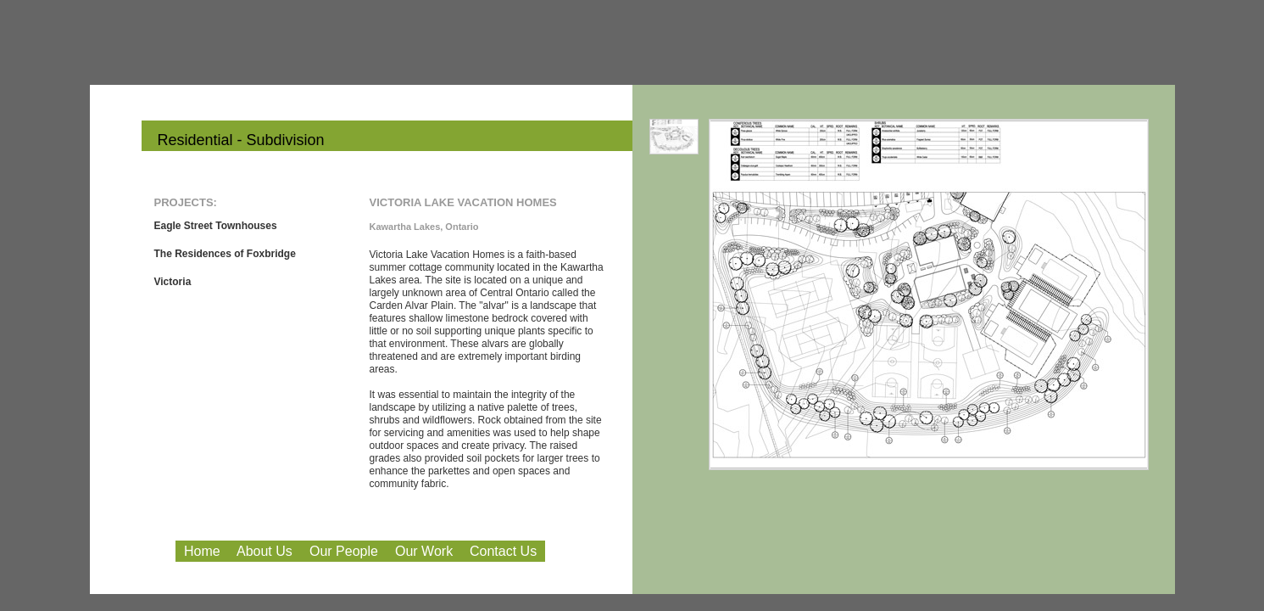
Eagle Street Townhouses (215, 226)
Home (202, 551)
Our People (343, 551)
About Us (264, 551)
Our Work (424, 551)
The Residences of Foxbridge (225, 254)
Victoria (173, 282)
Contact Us (503, 551)
